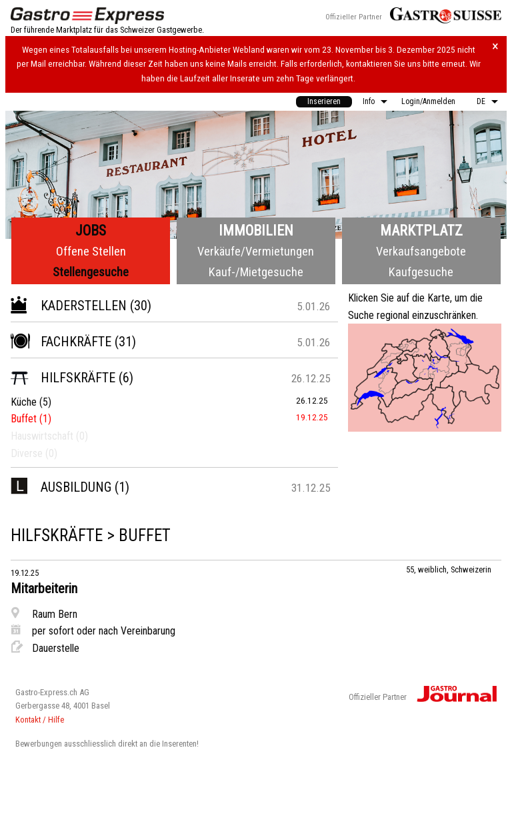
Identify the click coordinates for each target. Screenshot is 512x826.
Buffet (24, 418)
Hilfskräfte (63, 378)
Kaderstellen (69, 306)
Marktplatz (421, 230)
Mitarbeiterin (44, 588)
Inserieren (324, 101)
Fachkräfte (61, 342)
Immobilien (256, 230)
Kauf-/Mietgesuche (256, 272)
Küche (24, 402)
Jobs (90, 230)
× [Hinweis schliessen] (495, 46)
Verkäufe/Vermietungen (255, 251)
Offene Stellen (91, 251)
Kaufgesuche (421, 272)
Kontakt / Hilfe (39, 720)
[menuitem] (324, 101)
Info (369, 101)
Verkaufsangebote (421, 251)
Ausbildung (61, 487)
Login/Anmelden (428, 101)
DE (481, 101)
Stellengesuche (91, 272)
